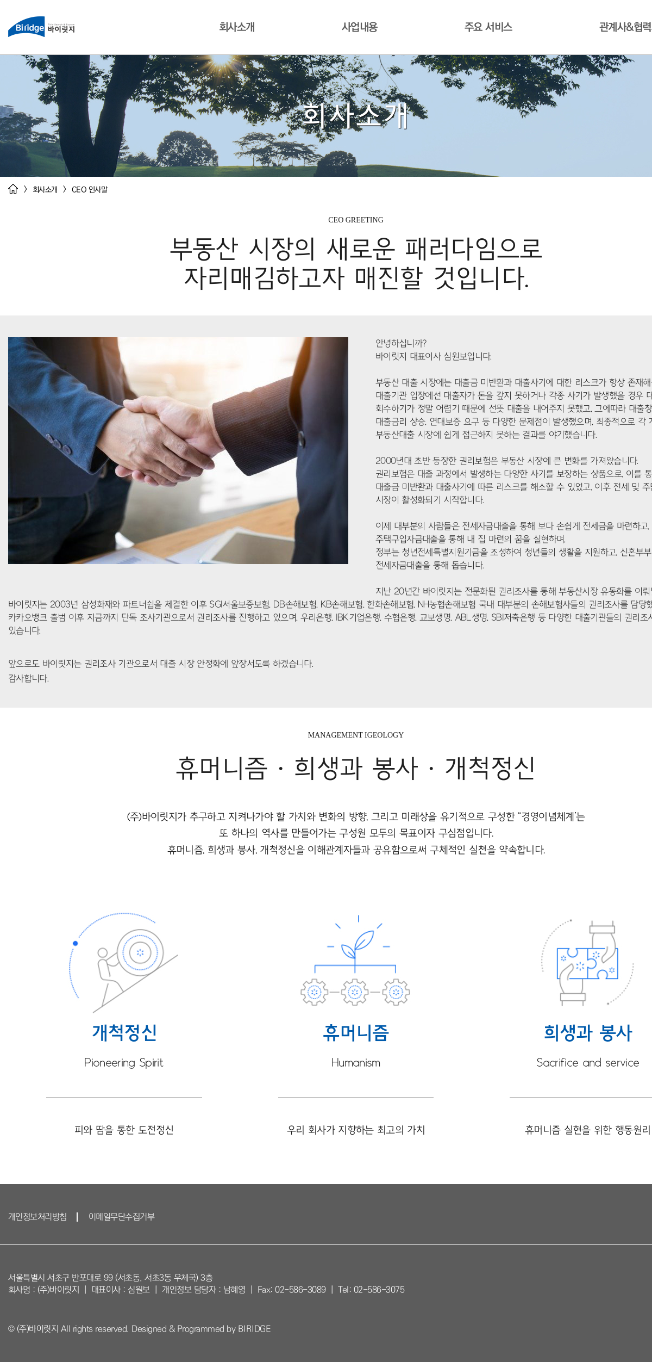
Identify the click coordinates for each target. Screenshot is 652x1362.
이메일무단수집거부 (122, 1217)
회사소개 (236, 27)
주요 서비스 (488, 27)
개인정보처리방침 (37, 1217)
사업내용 (359, 27)
